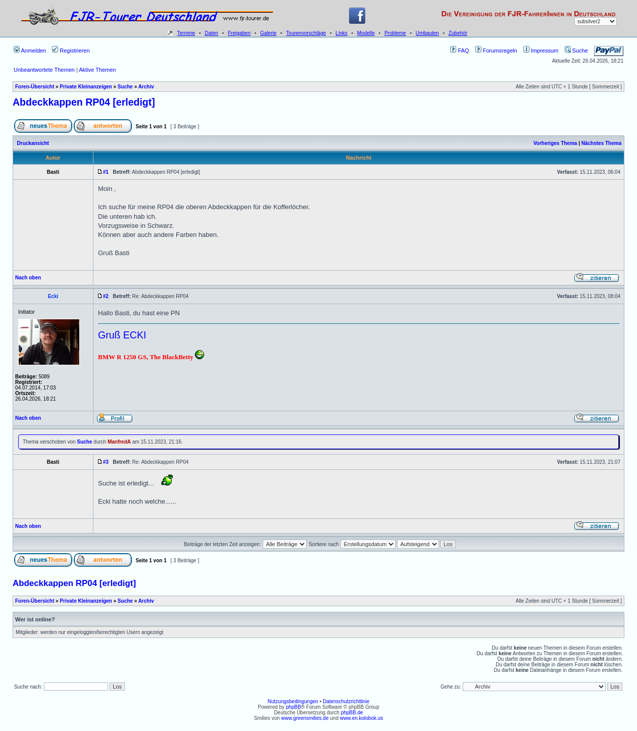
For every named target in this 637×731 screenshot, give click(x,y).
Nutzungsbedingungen (293, 701)
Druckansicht (33, 143)
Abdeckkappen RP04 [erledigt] (84, 102)
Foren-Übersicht (34, 86)
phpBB (293, 707)
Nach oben (28, 277)
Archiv (146, 86)
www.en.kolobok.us (361, 718)
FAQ (459, 50)
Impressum (540, 50)
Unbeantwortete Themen (44, 70)
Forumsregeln (496, 50)
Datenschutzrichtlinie (346, 701)
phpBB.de (352, 712)
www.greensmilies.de (305, 718)
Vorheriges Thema (555, 143)
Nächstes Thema (601, 143)
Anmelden (30, 50)
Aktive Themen (97, 70)
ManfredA (119, 442)
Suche (576, 50)
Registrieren (70, 50)
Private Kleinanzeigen (86, 86)
